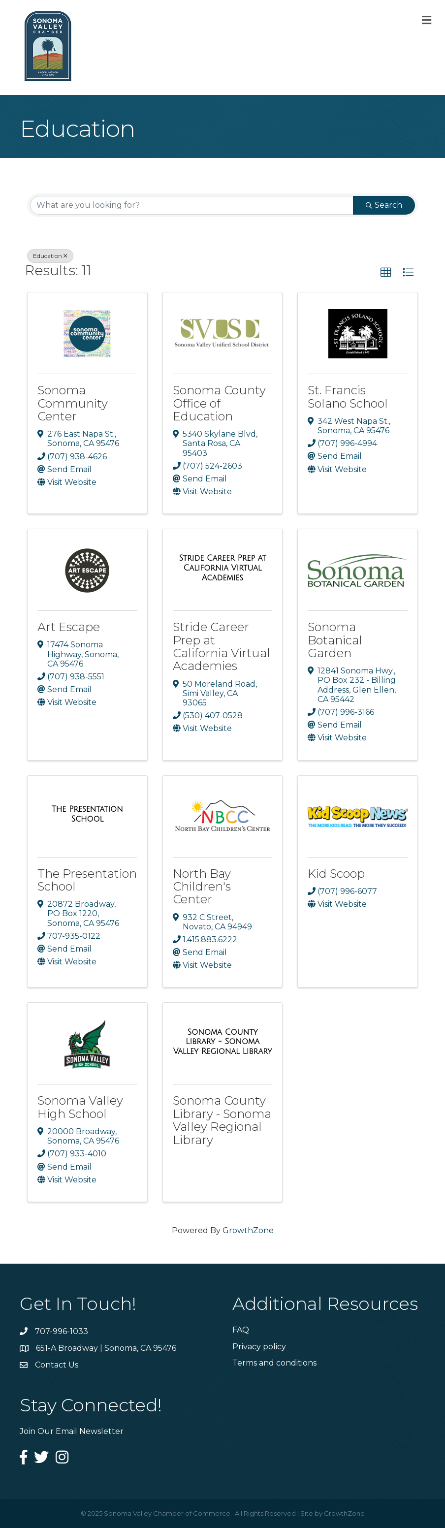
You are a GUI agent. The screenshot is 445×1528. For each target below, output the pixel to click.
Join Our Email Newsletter (72, 1431)
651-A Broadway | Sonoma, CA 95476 (106, 1348)
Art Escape (68, 627)
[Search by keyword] (191, 205)
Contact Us (56, 1364)
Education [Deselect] (50, 255)
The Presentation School (87, 879)
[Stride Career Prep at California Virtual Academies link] (223, 567)
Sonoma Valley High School (80, 1106)
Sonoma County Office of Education (219, 403)
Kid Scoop (336, 873)
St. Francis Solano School (348, 396)
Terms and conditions (274, 1363)
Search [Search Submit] (384, 205)
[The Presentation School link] (87, 814)
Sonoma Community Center (72, 403)
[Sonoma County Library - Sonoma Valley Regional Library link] (223, 1041)
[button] (386, 273)
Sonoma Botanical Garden (335, 640)
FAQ (240, 1330)
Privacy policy (259, 1346)
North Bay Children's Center (202, 886)
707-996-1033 (61, 1331)
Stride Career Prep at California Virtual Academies (221, 646)
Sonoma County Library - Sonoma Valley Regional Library (222, 1119)
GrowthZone (248, 1230)
